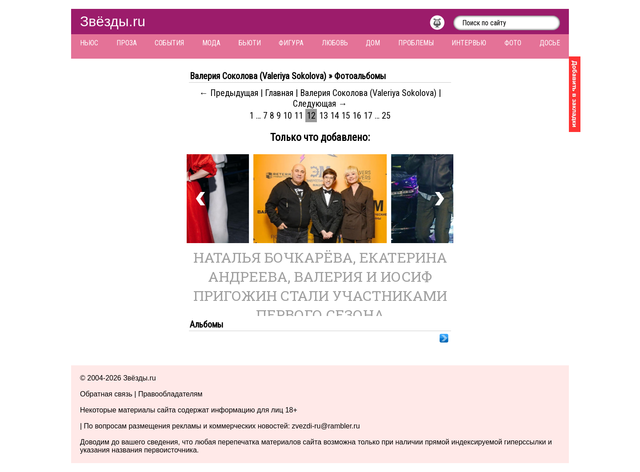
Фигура (291, 43)
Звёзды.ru (112, 21)
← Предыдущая (228, 93)
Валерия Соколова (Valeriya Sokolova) (368, 93)
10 (287, 115)
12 (311, 115)
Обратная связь (106, 394)
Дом (373, 43)
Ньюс (89, 43)
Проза (126, 43)
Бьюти (250, 43)
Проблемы (416, 43)
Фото (512, 43)
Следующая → (320, 103)
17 (368, 115)
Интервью (469, 43)
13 (323, 115)
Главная (279, 93)
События (169, 43)
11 (298, 115)
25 (386, 115)
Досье (550, 43)
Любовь (335, 43)
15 (345, 115)
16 (356, 115)
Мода (211, 43)
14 (334, 115)
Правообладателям (170, 394)
